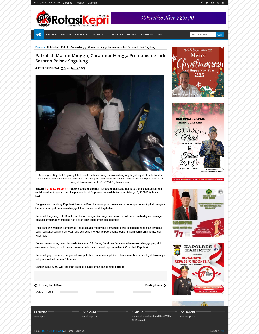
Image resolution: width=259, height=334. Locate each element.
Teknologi (116, 34)
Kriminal (66, 34)
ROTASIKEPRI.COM (52, 331)
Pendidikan (146, 34)
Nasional (51, 34)
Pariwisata (99, 34)
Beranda (67, 2)
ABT (223, 331)
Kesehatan (82, 34)
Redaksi (80, 2)
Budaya (131, 34)
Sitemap (92, 2)
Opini (159, 34)
